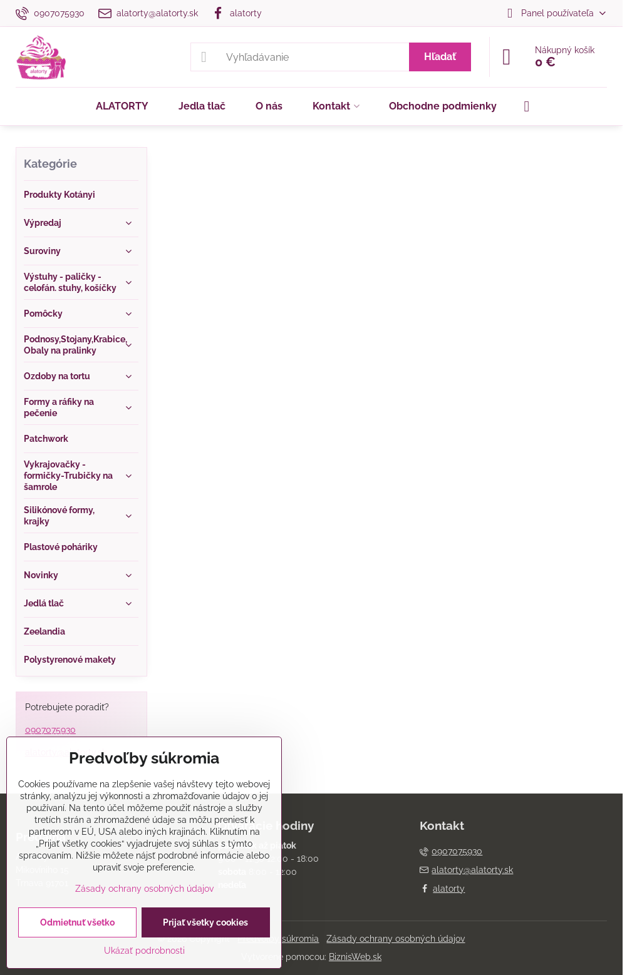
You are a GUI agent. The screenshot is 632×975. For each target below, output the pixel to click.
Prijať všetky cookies (205, 922)
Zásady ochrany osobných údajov (395, 939)
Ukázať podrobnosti (144, 951)
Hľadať (440, 57)
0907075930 (50, 730)
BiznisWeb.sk (355, 957)
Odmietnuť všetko (77, 922)
